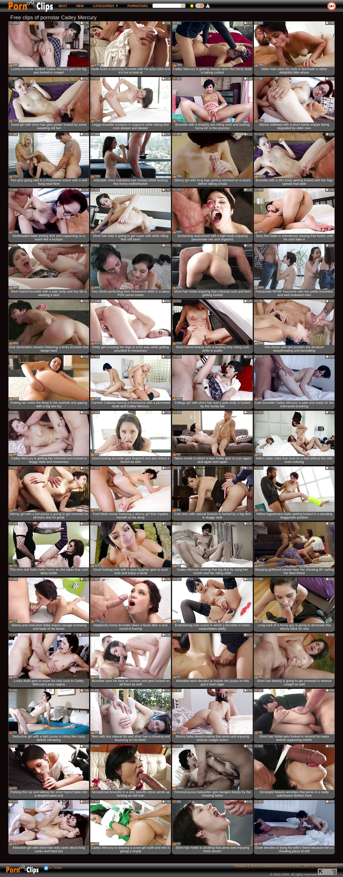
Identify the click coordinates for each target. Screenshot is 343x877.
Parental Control (325, 866)
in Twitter (53, 868)
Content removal (274, 866)
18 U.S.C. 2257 (299, 866)
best (62, 6)
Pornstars (138, 6)
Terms (254, 866)
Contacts (240, 866)
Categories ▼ (105, 6)
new (80, 6)
